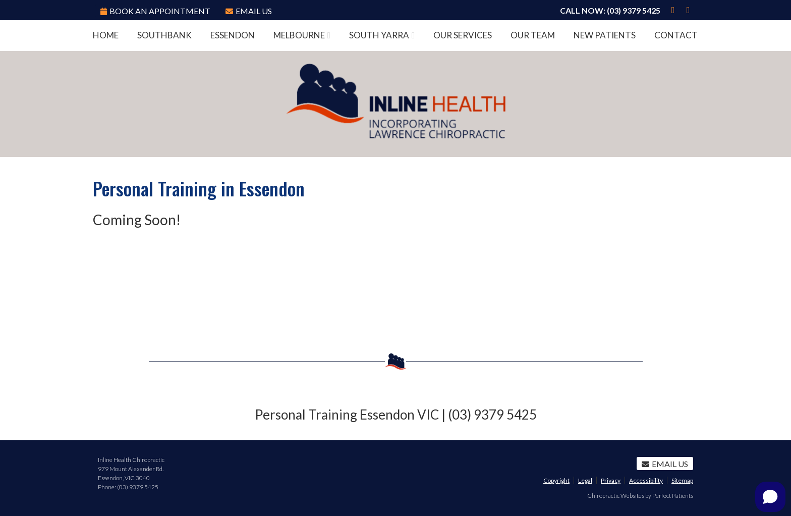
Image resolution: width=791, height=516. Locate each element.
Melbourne (299, 35)
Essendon (232, 35)
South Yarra (379, 35)
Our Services (462, 35)
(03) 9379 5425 (633, 10)
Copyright (556, 480)
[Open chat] (770, 497)
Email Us (248, 11)
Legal (585, 480)
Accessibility (646, 480)
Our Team (533, 35)
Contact (676, 35)
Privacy (610, 480)
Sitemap (682, 480)
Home (106, 35)
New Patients (605, 35)
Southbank (164, 35)
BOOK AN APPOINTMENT (155, 11)
